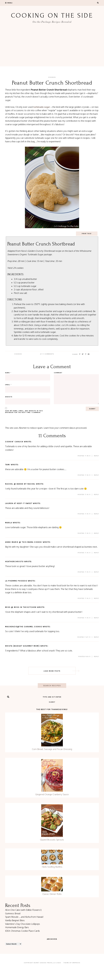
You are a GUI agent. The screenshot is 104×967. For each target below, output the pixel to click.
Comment (58, 373)
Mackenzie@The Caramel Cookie (23, 627)
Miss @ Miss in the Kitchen (20, 607)
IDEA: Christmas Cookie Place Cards (22, 930)
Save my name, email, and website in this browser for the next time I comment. (24, 411)
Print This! (86, 233)
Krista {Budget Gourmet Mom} (22, 646)
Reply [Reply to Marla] (96, 533)
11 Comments (47, 354)
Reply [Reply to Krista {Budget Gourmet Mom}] (96, 656)
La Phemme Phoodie (16, 581)
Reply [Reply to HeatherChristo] (96, 572)
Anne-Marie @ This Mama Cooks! (23, 542)
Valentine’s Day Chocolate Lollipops (22, 924)
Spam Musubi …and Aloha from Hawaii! (24, 916)
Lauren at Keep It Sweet (18, 503)
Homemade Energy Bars (17, 927)
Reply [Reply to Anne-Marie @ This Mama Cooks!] (96, 553)
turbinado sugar (41, 107)
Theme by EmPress (72, 963)
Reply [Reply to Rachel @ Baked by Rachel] (96, 494)
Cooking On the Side (52, 15)
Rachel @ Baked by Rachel (20, 484)
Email (8, 385)
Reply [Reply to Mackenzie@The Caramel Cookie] (96, 637)
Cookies (52, 77)
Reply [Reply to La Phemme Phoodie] (96, 598)
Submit (52, 702)
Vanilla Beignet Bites (15, 920)
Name (8, 373)
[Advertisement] (52, 47)
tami (7, 465)
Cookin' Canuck (14, 442)
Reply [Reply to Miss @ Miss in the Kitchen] (96, 618)
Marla (8, 523)
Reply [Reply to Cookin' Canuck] (96, 456)
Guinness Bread (12, 913)
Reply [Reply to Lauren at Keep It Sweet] (96, 514)
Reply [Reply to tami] (96, 475)
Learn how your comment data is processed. (65, 427)
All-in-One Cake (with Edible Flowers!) (23, 910)
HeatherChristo (14, 561)
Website (8, 397)
